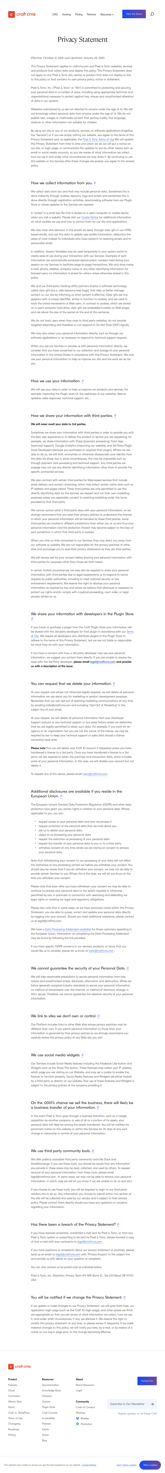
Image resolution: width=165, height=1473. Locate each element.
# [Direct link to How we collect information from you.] (95, 183)
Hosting (66, 14)
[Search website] (152, 14)
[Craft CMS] (23, 14)
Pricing (78, 14)
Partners (91, 14)
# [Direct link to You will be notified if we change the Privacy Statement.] (124, 1297)
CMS (55, 14)
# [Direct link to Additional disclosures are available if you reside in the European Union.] (61, 796)
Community (82, 1401)
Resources (107, 14)
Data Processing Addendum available (68, 929)
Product (12, 1379)
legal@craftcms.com (103, 662)
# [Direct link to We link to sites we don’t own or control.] (98, 1016)
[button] (150, 1465)
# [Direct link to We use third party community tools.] (93, 1151)
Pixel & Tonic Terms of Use (98, 139)
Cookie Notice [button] (89, 1464)
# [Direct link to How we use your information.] (83, 381)
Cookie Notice (89, 217)
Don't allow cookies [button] (126, 1464)
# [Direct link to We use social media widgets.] (82, 1055)
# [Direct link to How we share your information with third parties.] (115, 415)
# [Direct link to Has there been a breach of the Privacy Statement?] (118, 1224)
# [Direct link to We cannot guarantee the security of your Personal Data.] (127, 968)
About (79, 1379)
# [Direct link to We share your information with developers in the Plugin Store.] (32, 618)
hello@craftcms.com (95, 774)
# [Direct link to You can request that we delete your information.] (114, 683)
